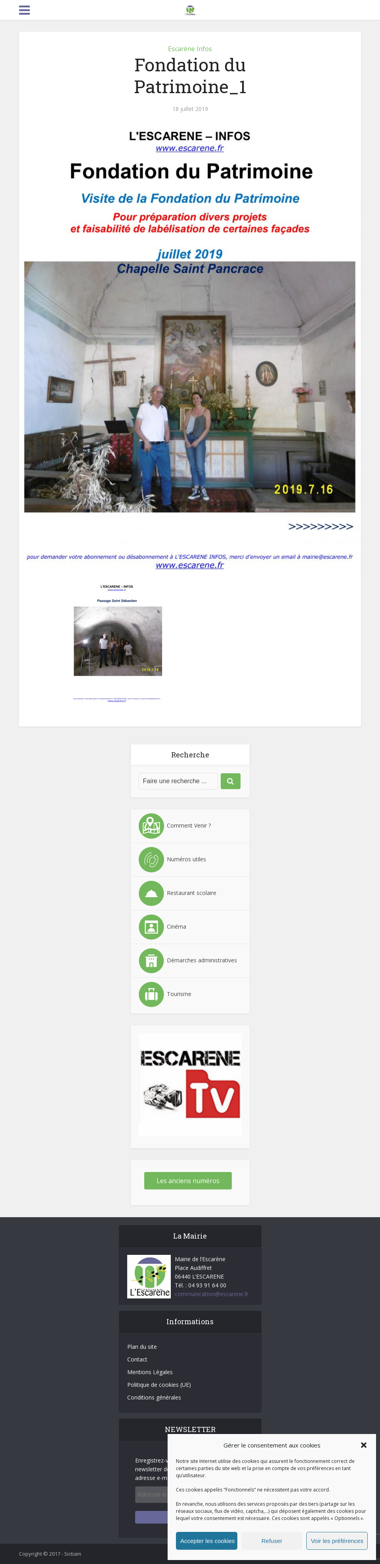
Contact (137, 1359)
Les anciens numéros (188, 1180)
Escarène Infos (190, 48)
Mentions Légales (150, 1372)
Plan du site (142, 1346)
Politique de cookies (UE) (159, 1384)
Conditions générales (154, 1397)
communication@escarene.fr (211, 1294)
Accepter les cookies (207, 1540)
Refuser (272, 1540)
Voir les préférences (337, 1540)
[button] (364, 1445)
